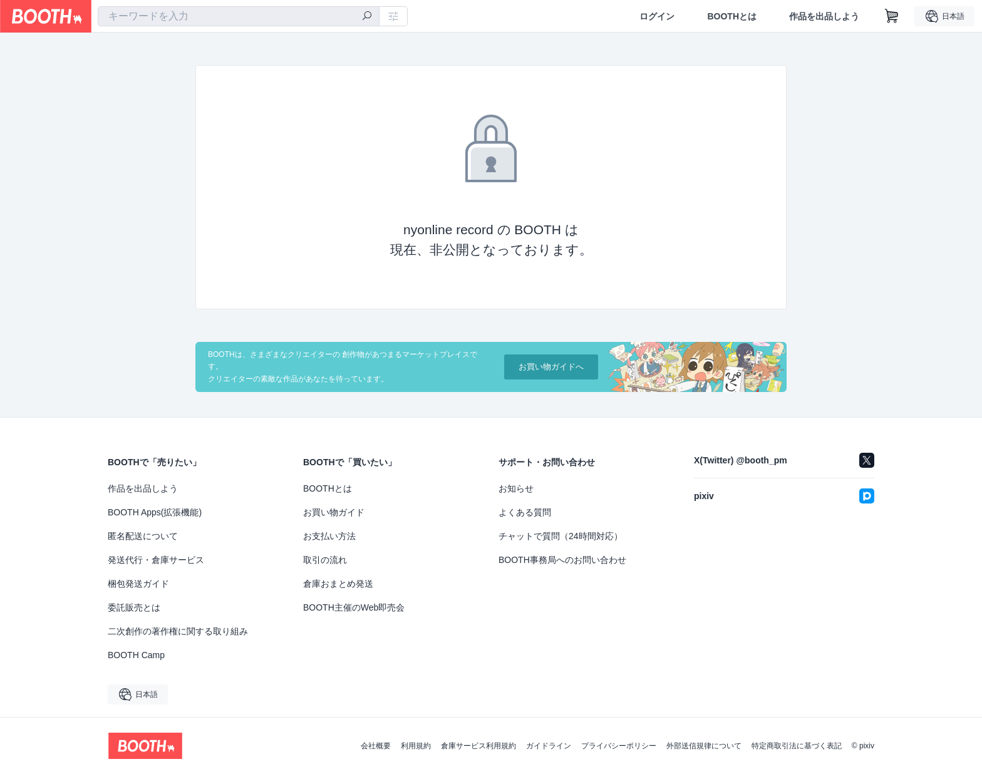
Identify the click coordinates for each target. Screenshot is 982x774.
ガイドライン (548, 746)
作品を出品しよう (824, 16)
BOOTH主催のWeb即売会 (354, 607)
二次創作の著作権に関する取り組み (178, 631)
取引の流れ (325, 560)
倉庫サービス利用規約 (478, 746)
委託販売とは (134, 607)
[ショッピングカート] (892, 16)
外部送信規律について (704, 746)
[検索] (367, 17)
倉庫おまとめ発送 (338, 584)
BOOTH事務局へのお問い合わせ (562, 560)
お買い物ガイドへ (551, 366)
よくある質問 (525, 512)
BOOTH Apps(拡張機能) (155, 512)
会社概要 (376, 746)
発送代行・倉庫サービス (156, 560)
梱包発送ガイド (138, 584)
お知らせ (516, 488)
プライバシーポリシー (618, 746)
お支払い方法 (329, 536)
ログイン (656, 16)
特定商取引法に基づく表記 (797, 746)
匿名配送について (143, 536)
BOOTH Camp (136, 655)
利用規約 (416, 746)
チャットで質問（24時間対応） (561, 536)
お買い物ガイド (333, 512)
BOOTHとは (732, 16)
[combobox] (239, 16)
